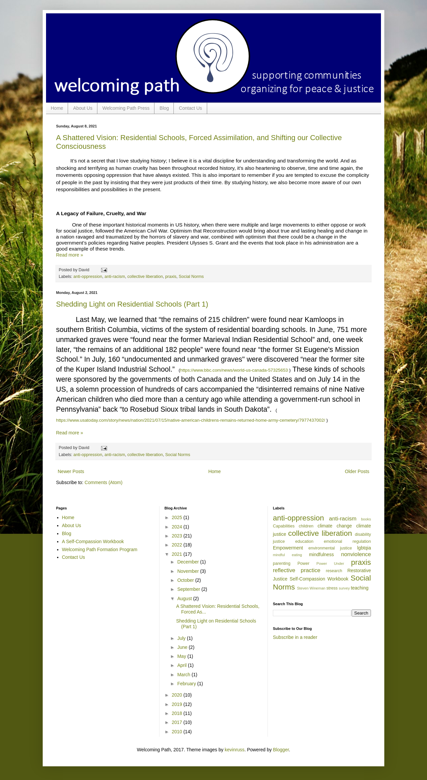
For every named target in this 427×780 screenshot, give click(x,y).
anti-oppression (87, 276)
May (182, 656)
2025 (177, 517)
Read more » (69, 255)
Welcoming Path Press (125, 108)
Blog (164, 108)
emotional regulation (347, 541)
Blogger (281, 749)
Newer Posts (71, 471)
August (185, 598)
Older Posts (357, 471)
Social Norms (191, 276)
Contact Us (190, 108)
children (306, 526)
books (366, 519)
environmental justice (330, 548)
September (189, 589)
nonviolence (356, 554)
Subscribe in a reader (295, 637)
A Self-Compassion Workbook (93, 541)
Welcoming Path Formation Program (99, 549)
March (184, 674)
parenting (282, 563)
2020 (177, 695)
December (188, 561)
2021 (177, 554)
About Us (82, 108)
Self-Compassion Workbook (319, 578)
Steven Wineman (311, 588)
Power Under (330, 563)
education (304, 541)
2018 (177, 713)
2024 (177, 526)
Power (304, 563)
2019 (177, 704)
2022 (177, 544)
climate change (335, 525)
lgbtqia (364, 547)
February (187, 683)
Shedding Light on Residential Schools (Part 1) (132, 304)
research (334, 570)
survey (344, 588)
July (182, 638)
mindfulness (321, 554)
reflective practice (296, 570)
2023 (177, 535)
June (182, 647)
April (182, 665)
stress (332, 588)
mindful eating (287, 555)
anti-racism (114, 276)
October (186, 580)
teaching (360, 588)
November (188, 571)
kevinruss (235, 749)
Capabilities (284, 526)
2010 (177, 731)
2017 (177, 722)
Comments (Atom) (104, 482)
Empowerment (288, 547)
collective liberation (145, 276)
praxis (170, 276)
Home (57, 108)
